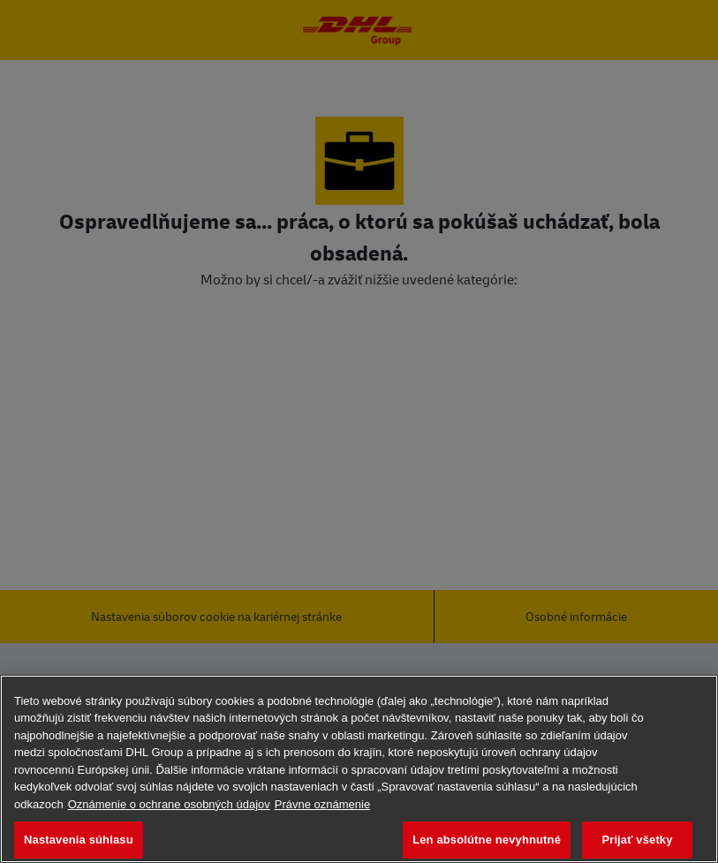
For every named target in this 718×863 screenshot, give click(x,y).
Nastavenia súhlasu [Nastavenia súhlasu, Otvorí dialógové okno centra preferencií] (78, 839)
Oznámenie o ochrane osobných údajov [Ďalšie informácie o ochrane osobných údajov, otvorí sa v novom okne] (169, 804)
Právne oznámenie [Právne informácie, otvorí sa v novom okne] (322, 804)
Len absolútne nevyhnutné (486, 839)
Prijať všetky (636, 839)
